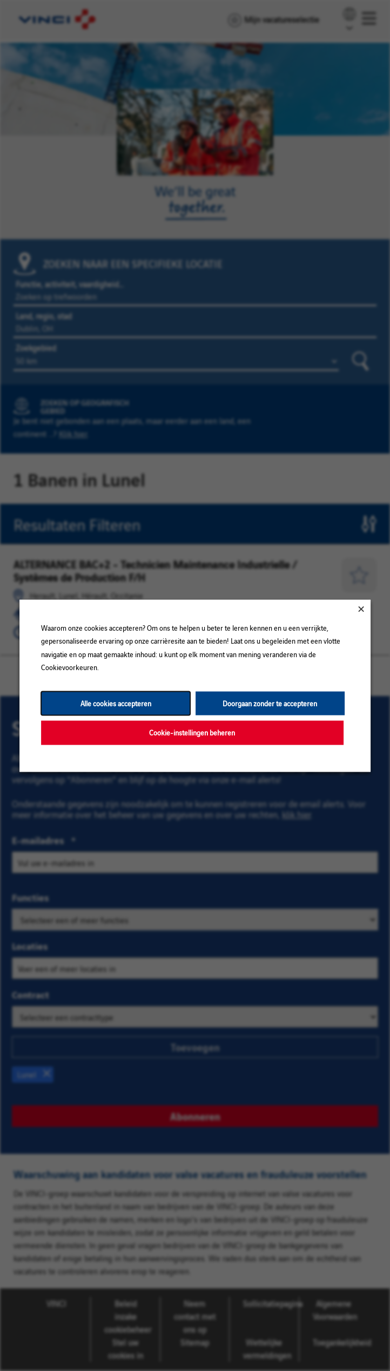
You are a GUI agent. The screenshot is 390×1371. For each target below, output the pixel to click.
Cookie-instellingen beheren (192, 732)
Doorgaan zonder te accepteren (270, 703)
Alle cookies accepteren (115, 703)
